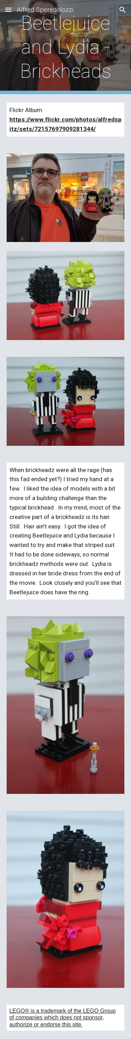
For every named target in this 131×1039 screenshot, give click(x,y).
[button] (8, 9)
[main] (66, 47)
